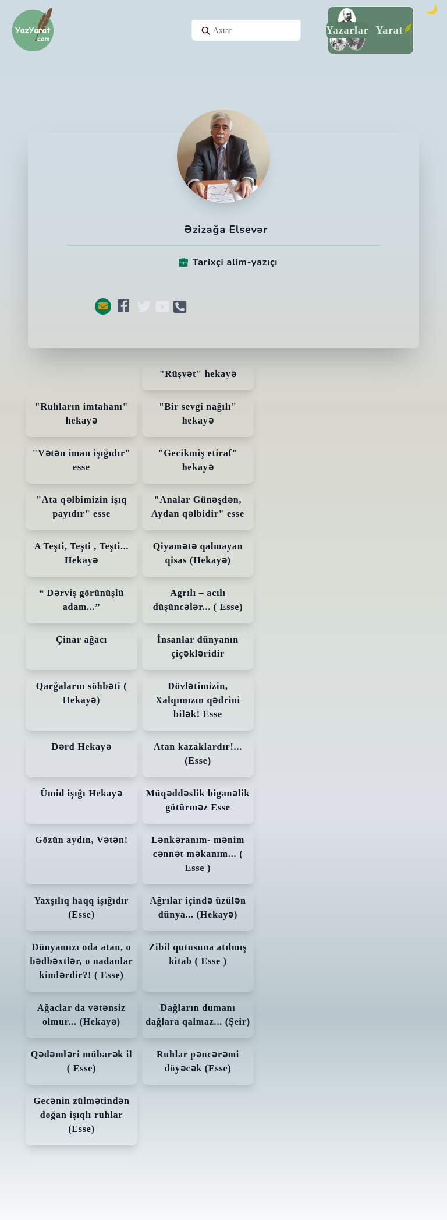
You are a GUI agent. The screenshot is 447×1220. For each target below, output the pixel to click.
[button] (103, 306)
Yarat (389, 30)
